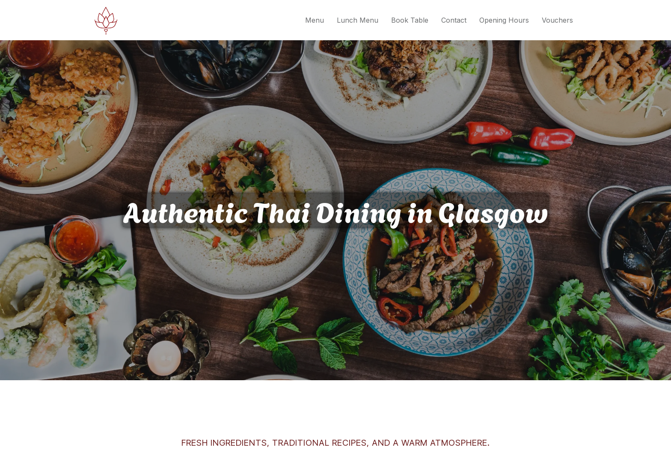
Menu (314, 20)
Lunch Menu (357, 20)
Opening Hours (504, 20)
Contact (453, 20)
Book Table (409, 20)
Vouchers (557, 20)
